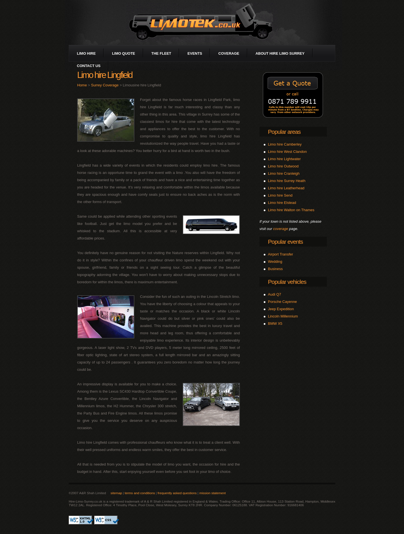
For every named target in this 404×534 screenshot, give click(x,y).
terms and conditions (140, 493)
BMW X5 (275, 323)
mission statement (212, 493)
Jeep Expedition (281, 309)
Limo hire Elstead (282, 203)
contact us (88, 66)
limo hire (86, 53)
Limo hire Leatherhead (286, 188)
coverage (228, 53)
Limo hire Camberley (285, 144)
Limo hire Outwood (283, 166)
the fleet (161, 53)
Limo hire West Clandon (287, 151)
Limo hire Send (280, 195)
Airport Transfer (280, 254)
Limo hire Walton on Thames (291, 210)
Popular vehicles (287, 281)
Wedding (275, 261)
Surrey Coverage (105, 85)
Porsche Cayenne (282, 302)
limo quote (123, 53)
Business (275, 269)
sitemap (116, 493)
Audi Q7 (274, 294)
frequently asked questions (177, 493)
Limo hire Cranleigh (284, 173)
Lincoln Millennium (283, 316)
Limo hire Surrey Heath (287, 181)
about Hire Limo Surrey (280, 53)
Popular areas (284, 131)
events (194, 53)
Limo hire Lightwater (284, 159)
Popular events (285, 241)
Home (82, 85)
